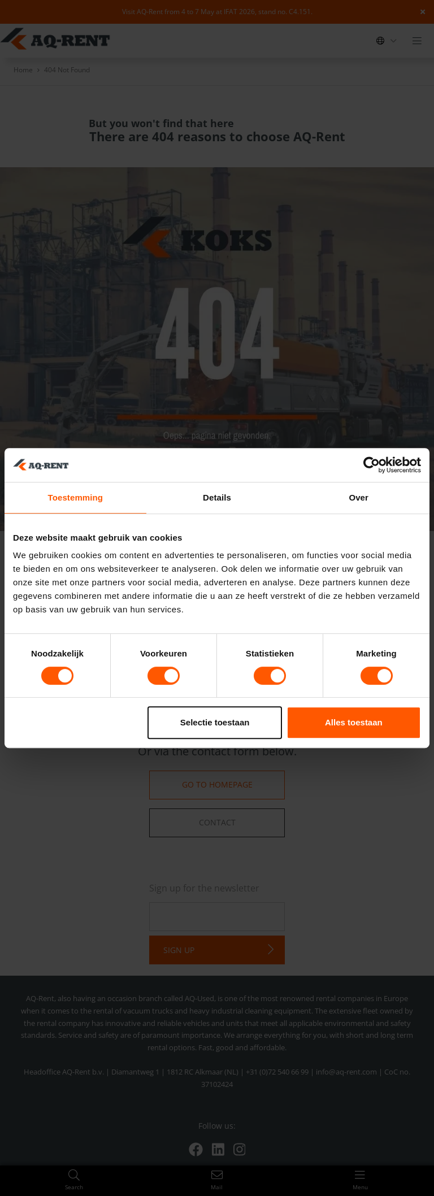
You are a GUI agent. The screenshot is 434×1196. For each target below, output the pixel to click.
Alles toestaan (354, 722)
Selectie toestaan (215, 722)
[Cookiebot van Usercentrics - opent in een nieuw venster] (371, 464)
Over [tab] (358, 497)
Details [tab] (217, 497)
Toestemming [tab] (75, 497)
